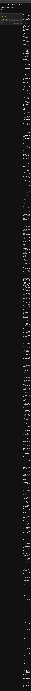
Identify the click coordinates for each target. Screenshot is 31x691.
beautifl (2, 19)
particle (15, 19)
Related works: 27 (4, 16)
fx (9, 19)
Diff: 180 (3, 15)
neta (12, 19)
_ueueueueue (3, 12)
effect (6, 19)
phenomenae (20, 19)
